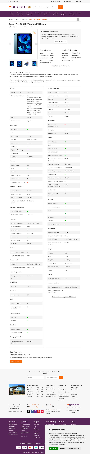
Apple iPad (24, 19)
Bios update (24, 436)
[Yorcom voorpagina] (20, 7)
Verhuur (61, 422)
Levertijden (74, 392)
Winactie (73, 424)
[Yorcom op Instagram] (35, 411)
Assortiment (74, 390)
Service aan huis (50, 424)
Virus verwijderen (13, 432)
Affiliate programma (51, 394)
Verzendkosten (62, 394)
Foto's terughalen (13, 434)
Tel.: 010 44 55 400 (34, 405)
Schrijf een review (28, 27)
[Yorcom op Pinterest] (42, 411)
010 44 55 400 (14, 1)
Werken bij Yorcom (51, 396)
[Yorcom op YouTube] (38, 411)
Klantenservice (76, 385)
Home (11, 19)
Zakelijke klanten (63, 390)
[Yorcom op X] (28, 411)
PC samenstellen (25, 424)
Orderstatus (74, 394)
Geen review (15, 27)
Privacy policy (37, 443)
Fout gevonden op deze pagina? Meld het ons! (64, 297)
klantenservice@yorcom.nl (35, 407)
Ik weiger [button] (62, 448)
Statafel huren (62, 424)
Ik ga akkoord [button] (53, 448)
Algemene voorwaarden (26, 443)
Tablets (17, 19)
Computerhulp (51, 422)
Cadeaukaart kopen (64, 396)
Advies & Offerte (75, 388)
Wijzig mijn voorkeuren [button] (74, 448)
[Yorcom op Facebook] (32, 411)
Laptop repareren (13, 424)
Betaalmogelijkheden (64, 392)
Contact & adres (50, 388)
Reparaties (12, 422)
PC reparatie (12, 426)
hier (51, 405)
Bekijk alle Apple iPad (60, 41)
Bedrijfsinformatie (50, 390)
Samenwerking (50, 392)
